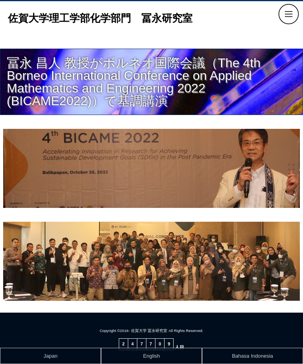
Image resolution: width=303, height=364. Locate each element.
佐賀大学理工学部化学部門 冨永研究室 (100, 18)
